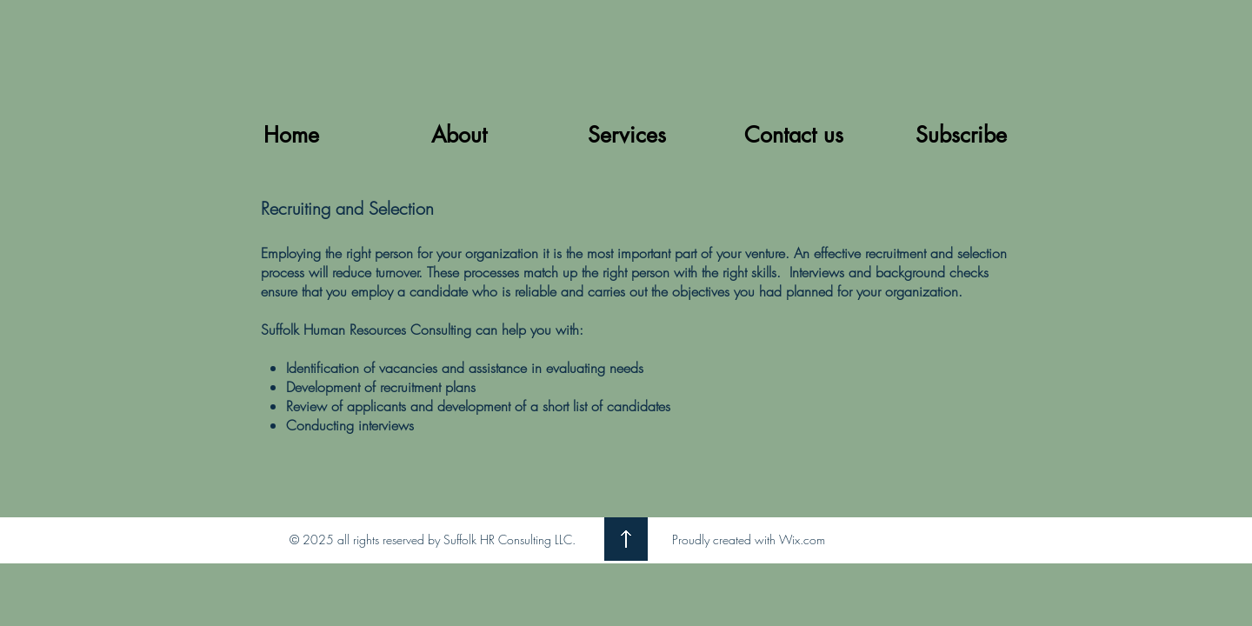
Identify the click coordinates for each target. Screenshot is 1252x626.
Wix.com (802, 539)
